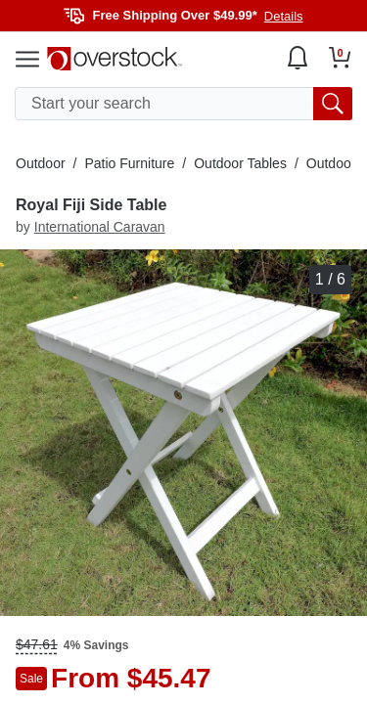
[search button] (332, 103)
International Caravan (99, 227)
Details (283, 16)
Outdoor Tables (240, 163)
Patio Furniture (129, 163)
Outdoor (41, 163)
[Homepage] (114, 58)
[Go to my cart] (340, 57)
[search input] (183, 103)
